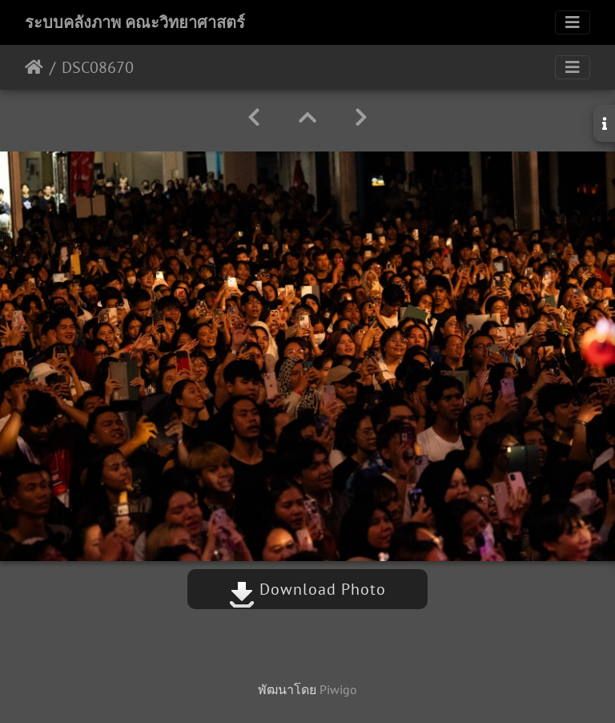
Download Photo (307, 589)
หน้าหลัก (34, 67)
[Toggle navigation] (572, 22)
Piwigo (338, 689)
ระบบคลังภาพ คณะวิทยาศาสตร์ (135, 22)
